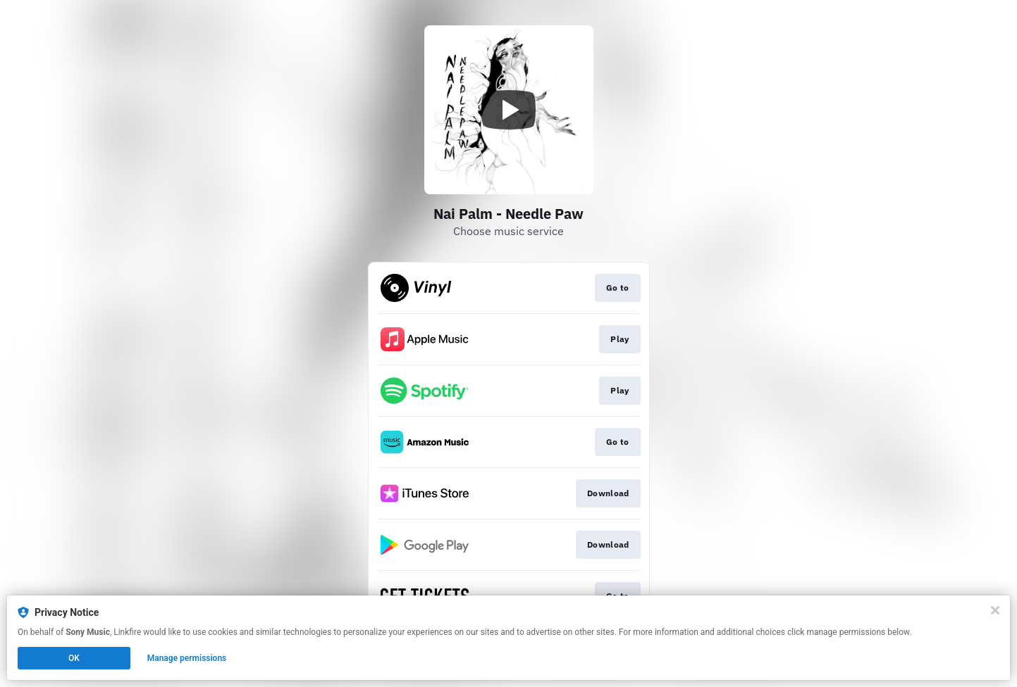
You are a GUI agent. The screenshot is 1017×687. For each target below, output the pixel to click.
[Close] (995, 610)
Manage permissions (187, 658)
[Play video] (509, 110)
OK (74, 658)
